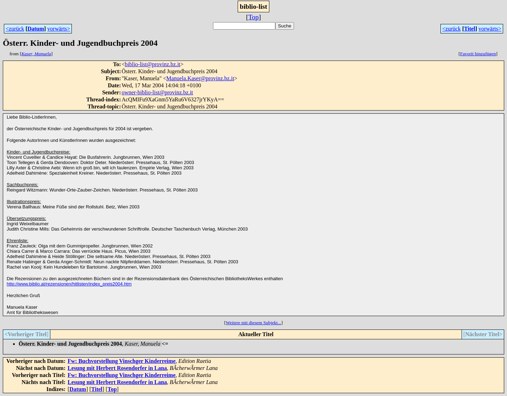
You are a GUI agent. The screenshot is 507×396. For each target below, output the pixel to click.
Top (253, 17)
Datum (35, 29)
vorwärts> (58, 29)
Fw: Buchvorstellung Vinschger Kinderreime (122, 361)
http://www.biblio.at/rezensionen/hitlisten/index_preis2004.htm (69, 284)
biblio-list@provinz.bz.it (152, 64)
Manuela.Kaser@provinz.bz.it (200, 78)
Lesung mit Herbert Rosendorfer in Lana (117, 368)
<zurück (15, 29)
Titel (469, 29)
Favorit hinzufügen (478, 53)
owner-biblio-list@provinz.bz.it (157, 92)
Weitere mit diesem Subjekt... (253, 322)
